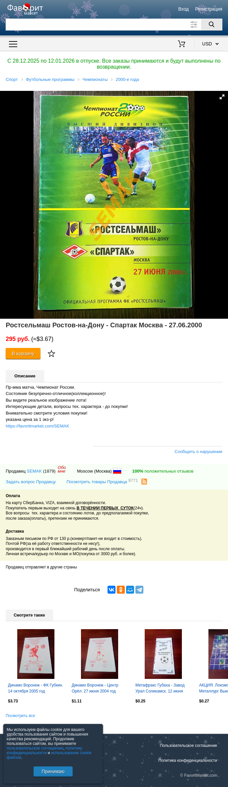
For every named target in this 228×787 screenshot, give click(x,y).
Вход (183, 9)
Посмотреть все (20, 715)
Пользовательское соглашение (188, 745)
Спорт (12, 79)
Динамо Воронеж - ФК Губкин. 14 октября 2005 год (35, 688)
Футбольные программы (50, 79)
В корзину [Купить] (23, 353)
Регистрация (208, 9)
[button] (222, 97)
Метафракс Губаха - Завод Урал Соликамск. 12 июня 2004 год (160, 689)
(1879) (49, 471)
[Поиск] (211, 25)
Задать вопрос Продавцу (31, 481)
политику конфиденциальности (44, 750)
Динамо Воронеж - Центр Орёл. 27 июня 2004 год (95, 688)
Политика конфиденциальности (187, 760)
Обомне (62, 469)
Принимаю (52, 771)
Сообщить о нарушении (198, 451)
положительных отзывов (162, 471)
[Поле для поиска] (114, 25)
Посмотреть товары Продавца (102, 481)
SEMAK (34, 471)
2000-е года (127, 79)
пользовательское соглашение (35, 748)
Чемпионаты (95, 79)
